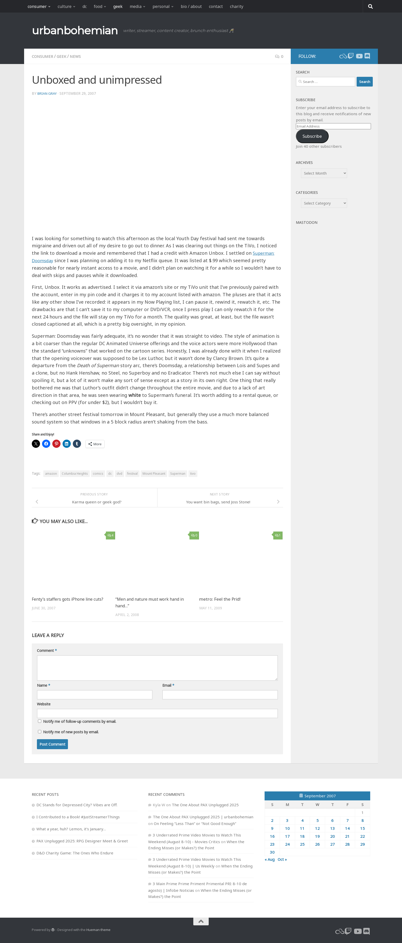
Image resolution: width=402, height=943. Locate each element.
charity (236, 6)
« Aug (270, 859)
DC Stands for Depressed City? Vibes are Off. (76, 804)
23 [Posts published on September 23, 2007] (272, 843)
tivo (193, 473)
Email (168, 685)
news (78, 56)
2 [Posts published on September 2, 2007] (272, 820)
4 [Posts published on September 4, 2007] (302, 820)
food (98, 6)
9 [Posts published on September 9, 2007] (272, 828)
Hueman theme (98, 929)
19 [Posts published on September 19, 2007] (317, 836)
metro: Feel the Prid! (219, 599)
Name (43, 685)
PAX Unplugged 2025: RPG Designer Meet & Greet (82, 840)
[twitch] (351, 56)
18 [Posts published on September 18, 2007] (302, 836)
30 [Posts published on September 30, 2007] (272, 851)
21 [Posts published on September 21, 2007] (347, 836)
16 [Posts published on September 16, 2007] (272, 836)
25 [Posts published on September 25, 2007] (302, 843)
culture (65, 6)
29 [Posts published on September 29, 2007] (362, 843)
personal (161, 6)
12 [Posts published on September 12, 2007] (317, 828)
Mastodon (306, 222)
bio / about (191, 6)
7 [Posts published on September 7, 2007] (347, 820)
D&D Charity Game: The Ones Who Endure (74, 852)
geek (118, 6)
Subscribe (312, 136)
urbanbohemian (75, 30)
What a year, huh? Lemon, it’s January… (71, 828)
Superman (177, 473)
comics (98, 473)
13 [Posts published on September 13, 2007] (332, 828)
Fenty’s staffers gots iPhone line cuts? (70, 599)
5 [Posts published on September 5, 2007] (317, 820)
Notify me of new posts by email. (71, 731)
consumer (37, 6)
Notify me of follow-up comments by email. (79, 721)
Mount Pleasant (154, 473)
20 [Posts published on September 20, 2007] (332, 836)
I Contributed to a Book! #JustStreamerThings (78, 816)
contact (216, 6)
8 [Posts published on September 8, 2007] (362, 820)
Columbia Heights (75, 473)
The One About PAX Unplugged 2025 (205, 804)
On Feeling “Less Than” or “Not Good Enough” (195, 823)
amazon (51, 473)
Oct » (282, 859)
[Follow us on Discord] (367, 56)
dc (85, 6)
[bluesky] (342, 56)
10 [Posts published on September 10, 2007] (287, 828)
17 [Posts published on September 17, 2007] (287, 836)
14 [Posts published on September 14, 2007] (347, 828)
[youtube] (359, 56)
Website (44, 703)
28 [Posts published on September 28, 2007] (347, 843)
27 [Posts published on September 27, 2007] (332, 843)
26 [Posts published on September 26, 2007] (317, 843)
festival (132, 473)
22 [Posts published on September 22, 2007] (362, 836)
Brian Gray (48, 93)
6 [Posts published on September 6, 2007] (332, 820)
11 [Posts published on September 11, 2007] (302, 828)
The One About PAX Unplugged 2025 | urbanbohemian (203, 816)
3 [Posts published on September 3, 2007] (287, 820)
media (136, 6)
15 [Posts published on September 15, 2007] (362, 828)
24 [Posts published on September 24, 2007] (287, 843)
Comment (47, 650)
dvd (119, 473)
